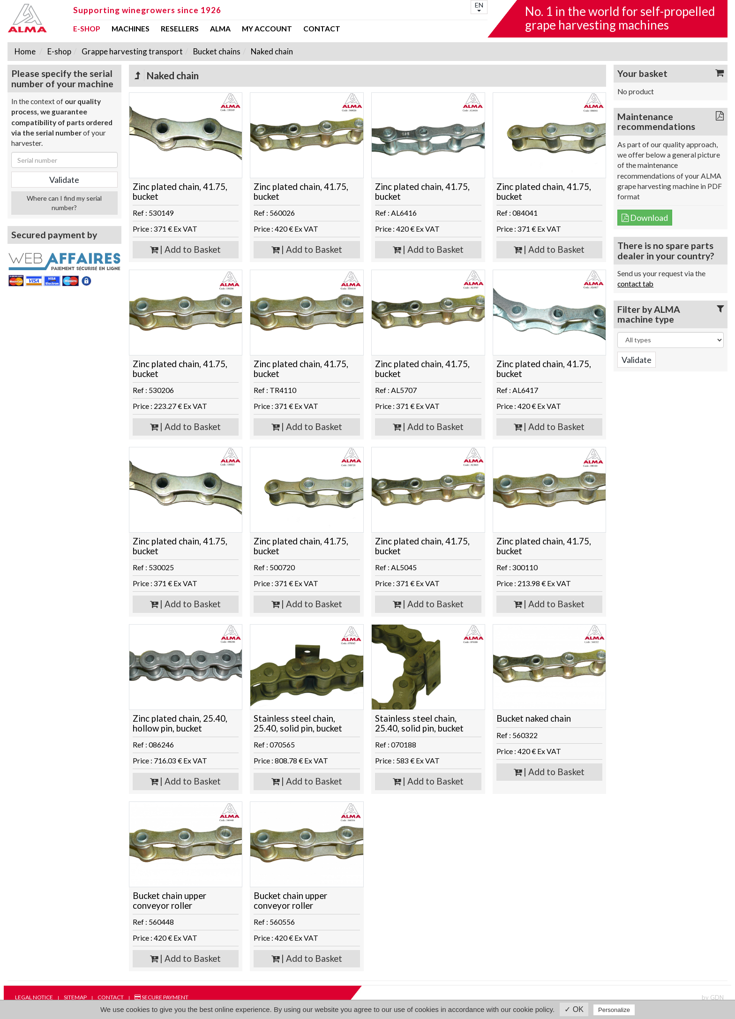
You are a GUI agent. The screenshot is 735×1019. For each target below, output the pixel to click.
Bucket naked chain (533, 718)
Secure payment (161, 997)
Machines (131, 29)
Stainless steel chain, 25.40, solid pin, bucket (298, 723)
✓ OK (574, 1009)
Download (645, 217)
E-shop (86, 29)
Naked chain (271, 51)
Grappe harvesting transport (131, 51)
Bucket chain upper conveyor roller (169, 901)
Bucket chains (216, 51)
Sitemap (75, 997)
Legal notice (34, 997)
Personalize (614, 1009)
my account (267, 29)
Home (25, 51)
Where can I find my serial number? (64, 202)
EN (479, 6)
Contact (321, 29)
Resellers (180, 29)
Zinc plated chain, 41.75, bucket (180, 191)
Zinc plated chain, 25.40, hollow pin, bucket (180, 723)
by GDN (713, 997)
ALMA (220, 29)
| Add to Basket (185, 249)
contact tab (635, 283)
